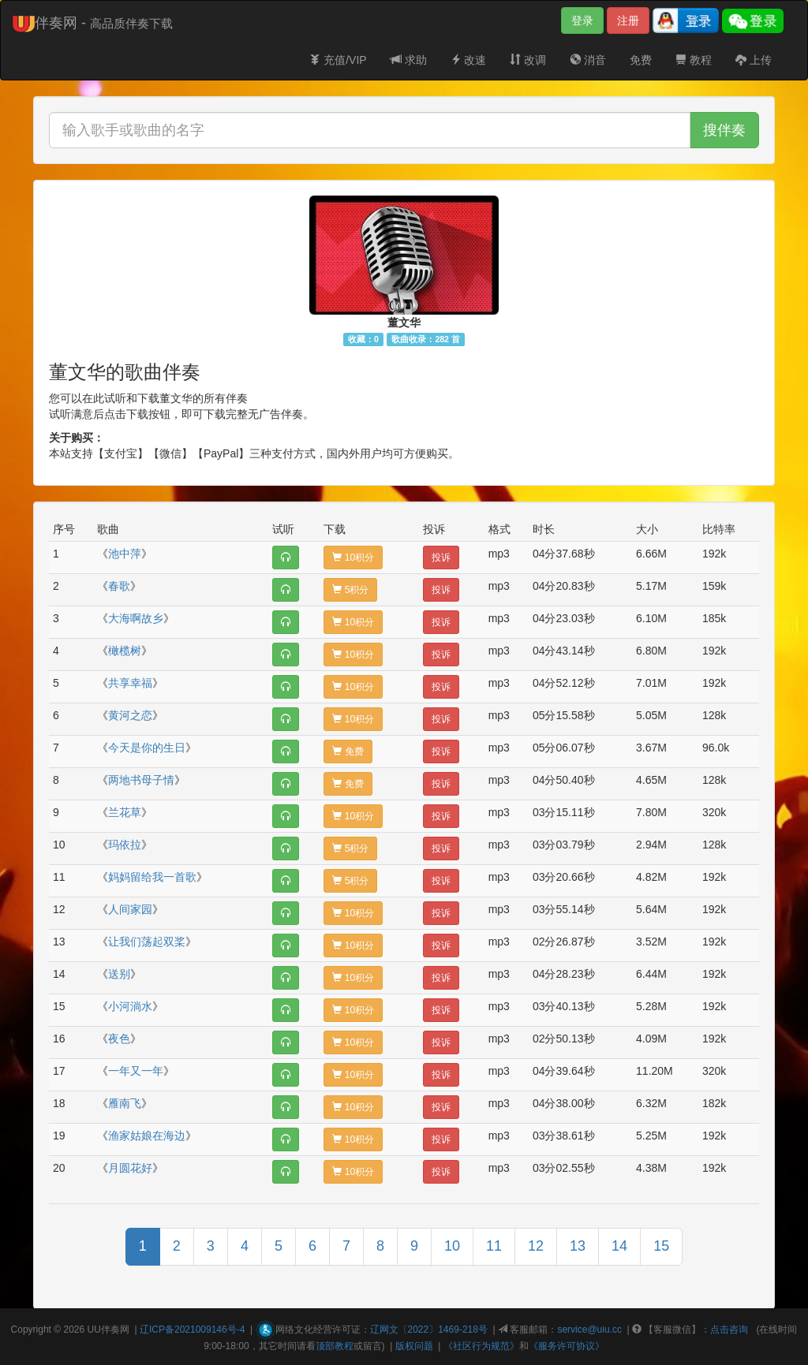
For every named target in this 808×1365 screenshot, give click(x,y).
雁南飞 (124, 1103)
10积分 (353, 557)
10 (452, 1246)
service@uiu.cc (589, 1329)
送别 (119, 974)
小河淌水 (130, 1006)
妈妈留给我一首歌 (152, 877)
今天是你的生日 (146, 747)
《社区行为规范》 (481, 1346)
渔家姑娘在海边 (146, 1135)
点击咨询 (729, 1329)
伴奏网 (115, 1329)
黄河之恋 (130, 715)
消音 (588, 60)
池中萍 (124, 553)
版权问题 (414, 1346)
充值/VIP (337, 60)
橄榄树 (124, 650)
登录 (582, 20)
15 (661, 1246)
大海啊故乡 (135, 618)
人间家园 (130, 909)
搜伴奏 (724, 130)
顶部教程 (335, 1346)
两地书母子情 (141, 780)
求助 (409, 60)
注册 (628, 20)
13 (577, 1246)
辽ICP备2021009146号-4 (192, 1329)
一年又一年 (135, 1071)
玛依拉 (124, 844)
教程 (693, 60)
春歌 (119, 586)
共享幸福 (130, 683)
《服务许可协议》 (566, 1346)
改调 (528, 60)
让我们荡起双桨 (146, 941)
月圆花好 (130, 1168)
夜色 (119, 1038)
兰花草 (124, 812)
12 (536, 1246)
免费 (641, 60)
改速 (469, 60)
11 (494, 1246)
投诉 (441, 557)
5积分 (350, 589)
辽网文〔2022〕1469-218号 (429, 1329)
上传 (753, 60)
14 (619, 1246)
